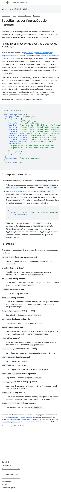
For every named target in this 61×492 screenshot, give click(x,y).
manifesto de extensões (50, 56)
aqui (42, 200)
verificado (45, 59)
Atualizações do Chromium (11, 478)
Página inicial (6, 16)
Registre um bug (7, 465)
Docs (4, 9)
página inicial (28, 53)
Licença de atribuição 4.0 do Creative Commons (21, 417)
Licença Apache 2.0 (26, 419)
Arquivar (4, 484)
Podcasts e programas (9, 488)
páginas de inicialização (10, 56)
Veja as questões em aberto (11, 469)
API (50, 188)
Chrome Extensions (19, 9)
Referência (36, 16)
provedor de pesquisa (43, 53)
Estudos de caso (7, 481)
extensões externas (17, 191)
